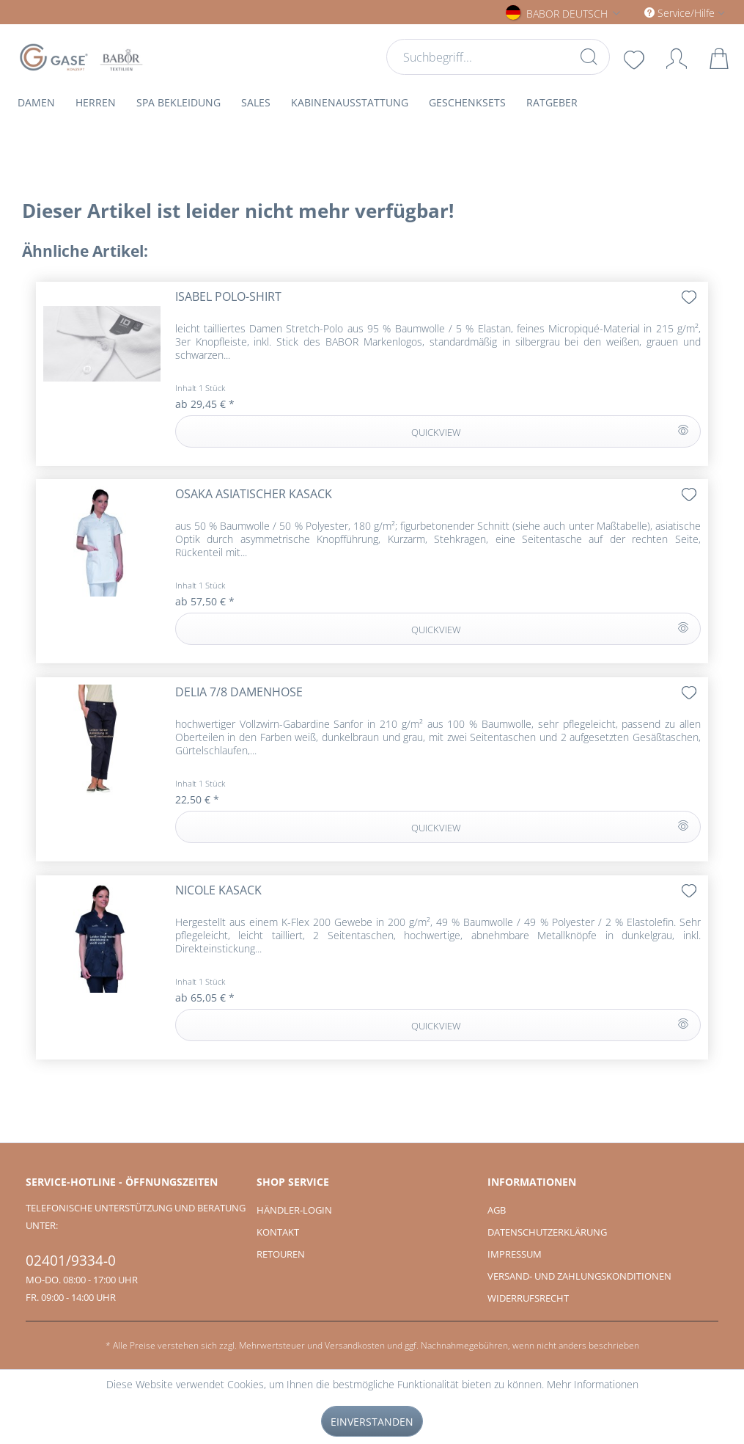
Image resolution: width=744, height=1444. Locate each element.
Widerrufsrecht (528, 1298)
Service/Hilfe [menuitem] (681, 13)
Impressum (514, 1254)
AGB (496, 1210)
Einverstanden (372, 1422)
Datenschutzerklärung (547, 1232)
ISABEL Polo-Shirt (228, 297)
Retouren (281, 1254)
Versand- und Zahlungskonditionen (579, 1276)
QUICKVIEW (549, 429)
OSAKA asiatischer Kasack (253, 494)
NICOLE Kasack (218, 890)
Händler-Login (294, 1210)
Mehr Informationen (592, 1384)
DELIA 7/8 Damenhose (239, 692)
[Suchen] (587, 56)
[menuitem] (498, 57)
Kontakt (278, 1232)
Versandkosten (355, 1345)
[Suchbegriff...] (498, 57)
